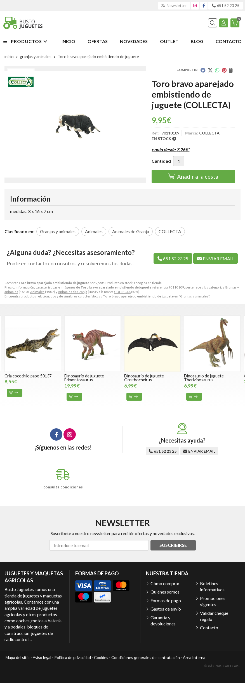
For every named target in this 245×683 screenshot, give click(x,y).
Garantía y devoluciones (163, 620)
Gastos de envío (165, 608)
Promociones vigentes (212, 601)
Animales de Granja (72, 292)
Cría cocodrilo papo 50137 (27, 376)
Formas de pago (165, 600)
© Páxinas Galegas (221, 666)
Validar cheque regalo (214, 616)
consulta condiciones (63, 487)
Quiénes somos (165, 591)
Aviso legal (42, 657)
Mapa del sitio (18, 657)
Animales (37, 292)
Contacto (209, 627)
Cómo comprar (165, 583)
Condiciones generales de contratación (145, 657)
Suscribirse (173, 545)
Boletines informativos (212, 586)
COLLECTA (122, 292)
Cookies (101, 657)
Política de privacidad (72, 657)
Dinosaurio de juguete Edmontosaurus (84, 378)
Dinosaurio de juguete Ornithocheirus (144, 378)
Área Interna (194, 657)
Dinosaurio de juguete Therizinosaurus (204, 378)
